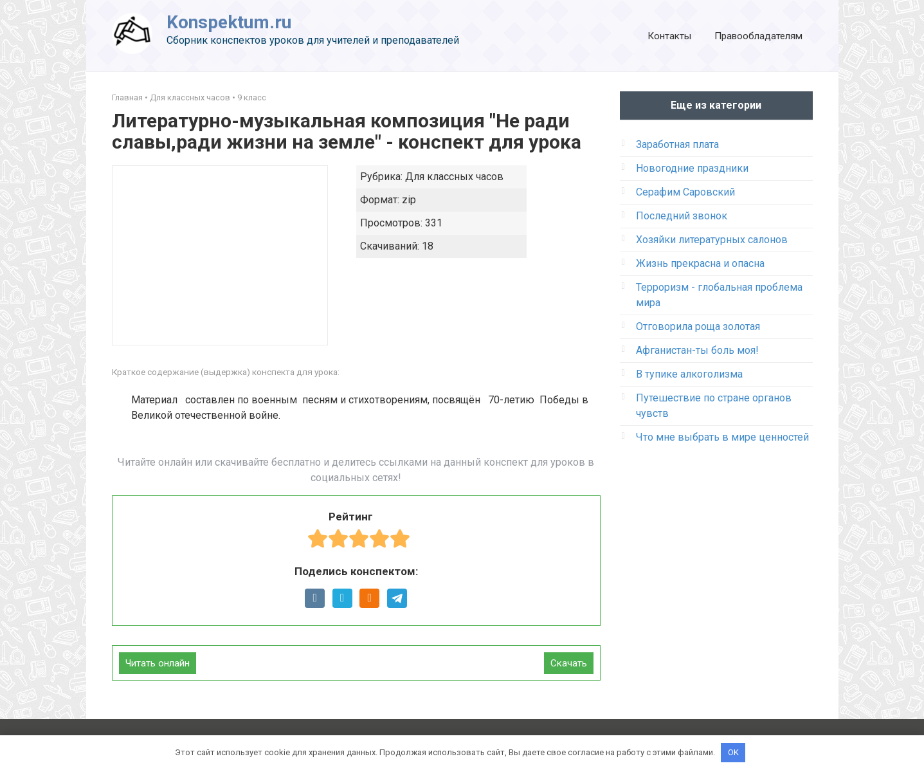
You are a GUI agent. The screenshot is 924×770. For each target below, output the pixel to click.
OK (733, 752)
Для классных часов (190, 97)
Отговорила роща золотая (698, 326)
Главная (127, 97)
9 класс (251, 97)
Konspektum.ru (229, 22)
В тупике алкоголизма (689, 374)
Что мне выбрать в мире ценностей (722, 437)
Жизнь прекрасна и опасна (700, 263)
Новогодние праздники (692, 168)
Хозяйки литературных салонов (712, 240)
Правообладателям (758, 36)
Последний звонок (681, 216)
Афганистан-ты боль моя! (697, 350)
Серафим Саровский (685, 192)
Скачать (568, 663)
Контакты (669, 36)
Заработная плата (677, 144)
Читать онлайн (157, 663)
